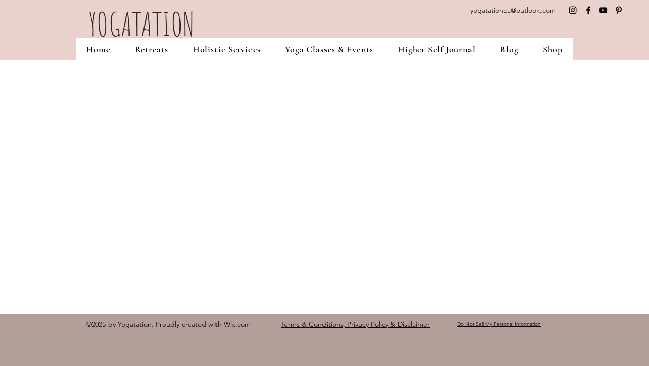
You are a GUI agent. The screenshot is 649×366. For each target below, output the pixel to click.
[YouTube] (603, 10)
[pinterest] (619, 10)
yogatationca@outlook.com (513, 10)
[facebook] (588, 10)
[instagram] (573, 10)
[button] (151, 49)
